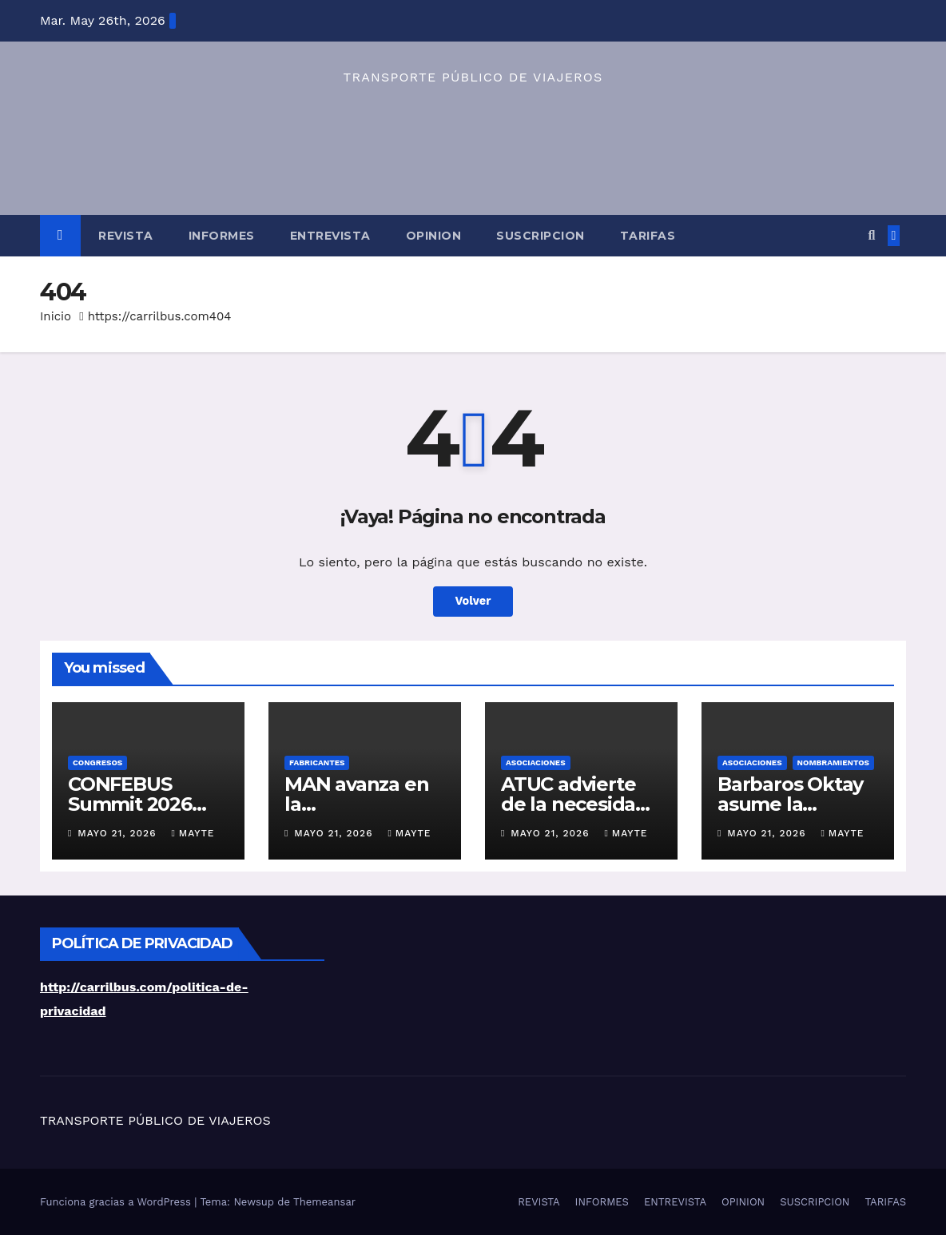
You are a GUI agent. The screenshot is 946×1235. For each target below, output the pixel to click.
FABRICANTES (316, 762)
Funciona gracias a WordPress (117, 1202)
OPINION (434, 235)
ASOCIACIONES (536, 762)
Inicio (55, 316)
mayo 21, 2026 (119, 833)
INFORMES (222, 235)
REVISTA (125, 235)
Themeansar (324, 1202)
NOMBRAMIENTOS (833, 762)
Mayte (192, 833)
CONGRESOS (97, 762)
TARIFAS (648, 235)
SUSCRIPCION (540, 235)
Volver (473, 601)
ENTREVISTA (330, 235)
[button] (871, 235)
